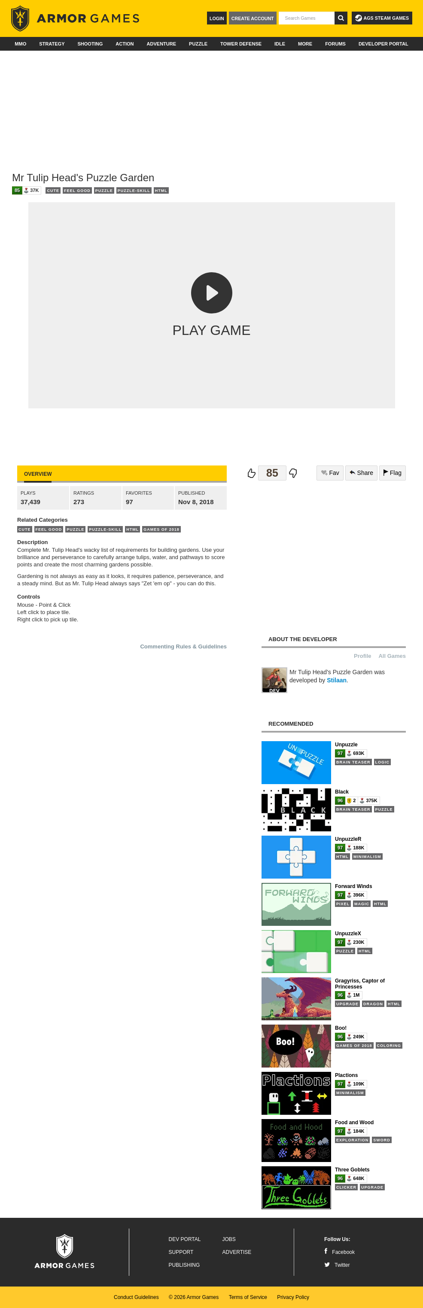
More (305, 43)
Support (181, 1252)
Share (361, 472)
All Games (392, 656)
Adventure (161, 43)
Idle (279, 43)
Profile (362, 656)
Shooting (90, 43)
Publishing (184, 1265)
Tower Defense (241, 43)
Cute (53, 191)
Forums (335, 43)
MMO (20, 43)
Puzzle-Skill (134, 191)
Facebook (339, 1252)
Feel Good (77, 191)
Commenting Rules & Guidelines (183, 646)
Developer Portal (383, 43)
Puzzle (198, 43)
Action (125, 43)
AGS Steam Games (382, 18)
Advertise (237, 1252)
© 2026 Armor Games (194, 1297)
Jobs (229, 1239)
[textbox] (307, 18)
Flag (392, 472)
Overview (38, 474)
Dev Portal (185, 1239)
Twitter (337, 1265)
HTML (161, 191)
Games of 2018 (161, 529)
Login (217, 18)
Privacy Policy (293, 1297)
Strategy (51, 43)
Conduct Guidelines (136, 1297)
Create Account (252, 18)
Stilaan (337, 680)
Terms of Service (248, 1297)
